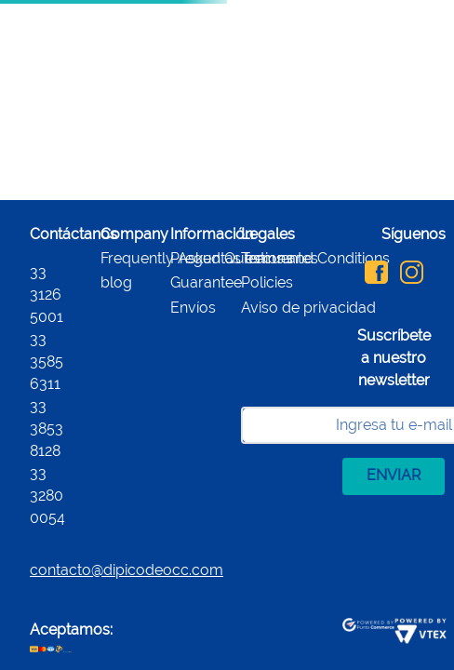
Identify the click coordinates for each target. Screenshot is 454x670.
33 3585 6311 (46, 361)
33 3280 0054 (47, 495)
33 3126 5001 (46, 294)
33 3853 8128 (46, 428)
